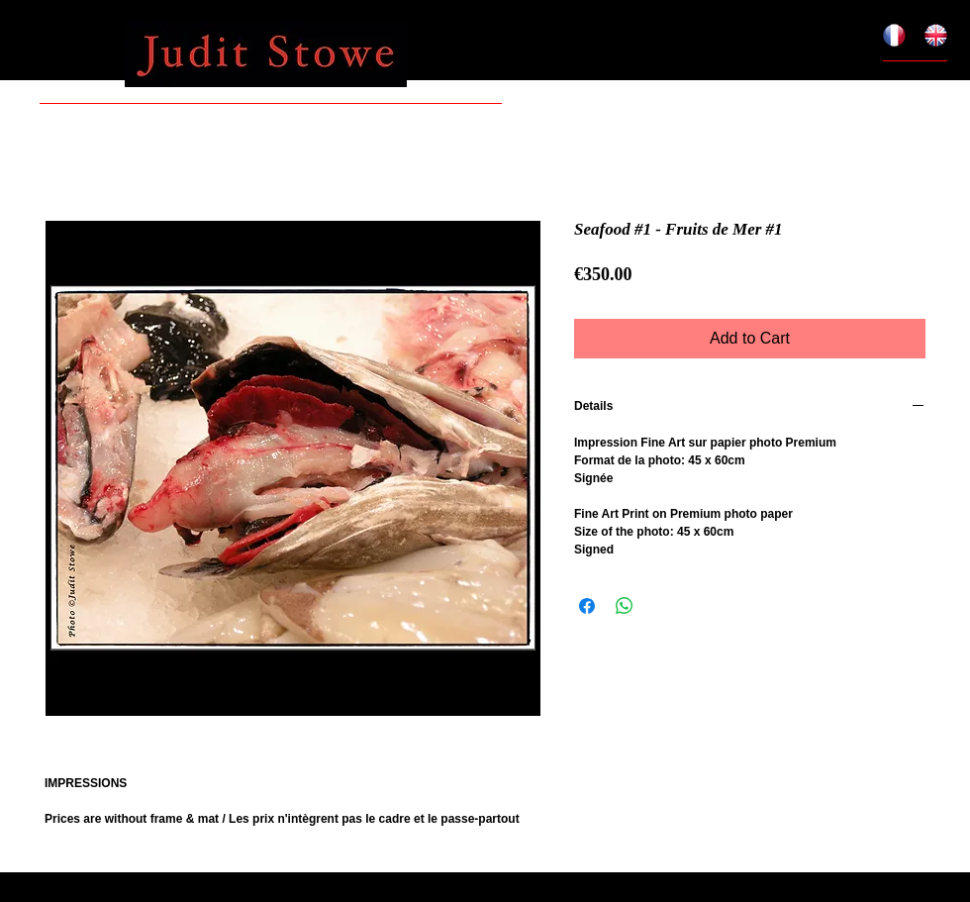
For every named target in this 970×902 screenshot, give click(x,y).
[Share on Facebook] (587, 606)
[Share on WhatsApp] (624, 606)
